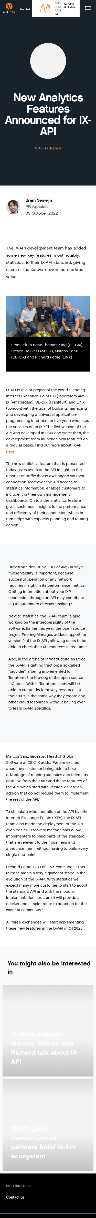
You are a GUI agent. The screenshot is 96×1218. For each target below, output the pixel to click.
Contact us (15, 1197)
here (10, 451)
